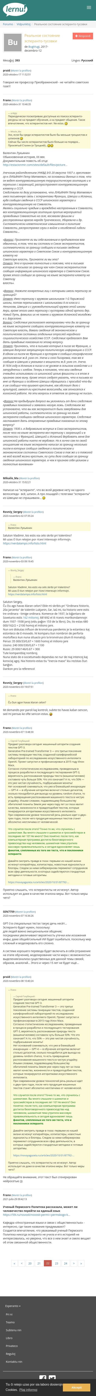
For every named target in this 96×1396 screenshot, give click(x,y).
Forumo (8, 24)
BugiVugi (34, 46)
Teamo (10, 1322)
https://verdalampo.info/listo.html (24, 543)
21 (39, 1263)
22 (47, 1263)
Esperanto (13, 1306)
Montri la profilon (21, 70)
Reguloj (10, 1354)
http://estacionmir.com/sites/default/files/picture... (35, 165)
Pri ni (9, 1314)
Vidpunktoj (24, 24)
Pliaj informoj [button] (28, 1389)
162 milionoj (31, 617)
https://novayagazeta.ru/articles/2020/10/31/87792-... (38, 882)
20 (30, 1263)
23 (56, 1263)
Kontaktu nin (14, 1362)
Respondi (83, 36)
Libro (9, 1338)
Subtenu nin (13, 1330)
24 (65, 1263)
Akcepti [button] (77, 1387)
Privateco (12, 1346)
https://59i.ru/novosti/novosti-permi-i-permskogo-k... (36, 1215)
